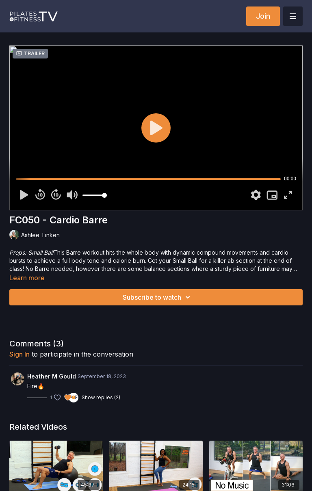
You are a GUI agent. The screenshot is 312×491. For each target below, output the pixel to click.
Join (263, 16)
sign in (19, 354)
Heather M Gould (51, 376)
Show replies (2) (101, 397)
